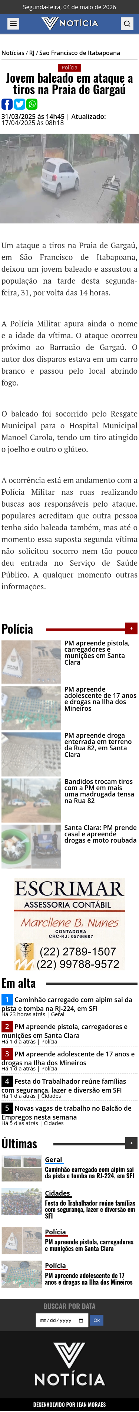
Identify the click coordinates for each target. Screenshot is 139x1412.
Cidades (57, 1193)
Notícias (12, 53)
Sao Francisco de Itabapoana (79, 53)
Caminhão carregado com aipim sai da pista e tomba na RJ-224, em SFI (66, 1004)
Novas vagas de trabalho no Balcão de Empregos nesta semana (66, 1112)
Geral (53, 1159)
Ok (96, 1321)
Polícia (55, 1232)
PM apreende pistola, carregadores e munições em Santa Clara (97, 652)
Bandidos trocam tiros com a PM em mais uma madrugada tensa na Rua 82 (99, 791)
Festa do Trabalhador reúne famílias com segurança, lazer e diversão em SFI (63, 1085)
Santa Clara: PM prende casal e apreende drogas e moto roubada (100, 834)
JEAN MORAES (91, 1405)
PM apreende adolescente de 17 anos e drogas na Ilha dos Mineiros (100, 699)
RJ (31, 53)
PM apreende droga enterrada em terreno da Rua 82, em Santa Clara (98, 745)
